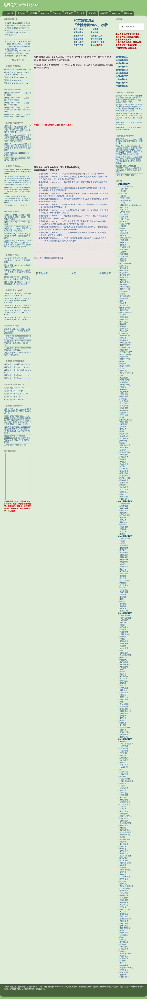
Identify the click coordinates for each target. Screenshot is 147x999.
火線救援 (94, 32)
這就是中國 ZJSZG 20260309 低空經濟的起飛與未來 (17, 159)
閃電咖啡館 (78, 32)
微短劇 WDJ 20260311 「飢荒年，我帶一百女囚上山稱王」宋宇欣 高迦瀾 (17, 110)
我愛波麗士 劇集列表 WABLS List (17, 364)
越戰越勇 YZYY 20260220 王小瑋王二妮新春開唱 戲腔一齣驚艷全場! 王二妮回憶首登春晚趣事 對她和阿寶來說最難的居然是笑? (17, 138)
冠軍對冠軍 (78, 45)
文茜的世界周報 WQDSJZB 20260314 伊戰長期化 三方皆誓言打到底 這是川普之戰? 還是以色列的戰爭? (17, 199)
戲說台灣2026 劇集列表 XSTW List (17, 69)
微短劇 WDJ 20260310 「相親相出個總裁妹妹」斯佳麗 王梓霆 (17, 116)
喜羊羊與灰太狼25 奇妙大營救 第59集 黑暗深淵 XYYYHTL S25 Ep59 (18, 306)
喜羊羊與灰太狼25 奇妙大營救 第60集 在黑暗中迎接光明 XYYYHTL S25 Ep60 (18, 300)
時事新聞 (104, 13)
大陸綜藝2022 (122, 67)
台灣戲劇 (21, 13)
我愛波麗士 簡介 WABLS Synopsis (17, 367)
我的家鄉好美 (96, 36)
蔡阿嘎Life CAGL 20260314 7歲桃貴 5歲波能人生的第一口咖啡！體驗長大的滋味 (17, 217)
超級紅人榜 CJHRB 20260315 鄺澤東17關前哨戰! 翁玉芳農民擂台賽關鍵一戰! (17, 171)
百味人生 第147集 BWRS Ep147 (16, 83)
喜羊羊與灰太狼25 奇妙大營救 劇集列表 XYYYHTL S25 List (17, 295)
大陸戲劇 (33, 13)
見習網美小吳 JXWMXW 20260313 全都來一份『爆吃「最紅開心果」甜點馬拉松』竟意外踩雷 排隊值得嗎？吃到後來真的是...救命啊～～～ (17, 245)
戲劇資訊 (92, 13)
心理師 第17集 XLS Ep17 (13, 397)
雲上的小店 (78, 42)
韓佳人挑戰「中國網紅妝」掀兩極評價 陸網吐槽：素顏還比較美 (17, 283)
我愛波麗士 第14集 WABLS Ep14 (16, 375)
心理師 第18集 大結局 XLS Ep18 (16, 394)
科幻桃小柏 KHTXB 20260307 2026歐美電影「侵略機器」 (17, 349)
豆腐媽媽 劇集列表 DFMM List (15, 77)
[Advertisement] (73, 145)
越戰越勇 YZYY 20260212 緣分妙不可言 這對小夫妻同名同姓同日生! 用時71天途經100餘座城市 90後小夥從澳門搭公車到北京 (17, 129)
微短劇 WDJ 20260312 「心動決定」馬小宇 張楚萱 (16, 99)
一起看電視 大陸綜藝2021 (20, 5)
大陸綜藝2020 (122, 79)
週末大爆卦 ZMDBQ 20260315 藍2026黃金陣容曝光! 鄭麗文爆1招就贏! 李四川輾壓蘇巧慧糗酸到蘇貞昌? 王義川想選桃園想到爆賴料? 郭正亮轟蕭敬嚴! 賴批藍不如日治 (17, 180)
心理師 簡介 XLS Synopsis (14, 391)
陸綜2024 (57, 13)
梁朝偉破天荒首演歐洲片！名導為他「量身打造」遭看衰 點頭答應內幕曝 (17, 272)
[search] (131, 26)
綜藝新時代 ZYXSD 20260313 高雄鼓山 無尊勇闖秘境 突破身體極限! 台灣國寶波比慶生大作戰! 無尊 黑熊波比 (17, 190)
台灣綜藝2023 (122, 57)
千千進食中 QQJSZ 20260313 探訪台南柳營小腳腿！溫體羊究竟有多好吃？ (17, 236)
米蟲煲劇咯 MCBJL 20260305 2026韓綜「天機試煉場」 (17, 354)
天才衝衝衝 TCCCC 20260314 (15, 205)
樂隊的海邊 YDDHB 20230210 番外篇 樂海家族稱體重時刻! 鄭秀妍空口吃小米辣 (72, 174)
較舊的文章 (105, 273)
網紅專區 (69, 13)
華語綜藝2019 (122, 83)
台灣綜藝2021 (122, 70)
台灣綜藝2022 (122, 63)
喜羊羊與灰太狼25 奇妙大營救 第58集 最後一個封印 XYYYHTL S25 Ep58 (18, 312)
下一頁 (21, 60)
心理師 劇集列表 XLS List (14, 388)
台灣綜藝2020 (122, 76)
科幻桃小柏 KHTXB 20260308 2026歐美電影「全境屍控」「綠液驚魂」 (17, 343)
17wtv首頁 (9, 13)
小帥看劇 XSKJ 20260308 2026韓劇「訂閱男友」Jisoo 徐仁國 (17, 337)
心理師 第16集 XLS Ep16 (13, 399)
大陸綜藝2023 (122, 60)
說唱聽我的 (78, 36)
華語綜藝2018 (122, 86)
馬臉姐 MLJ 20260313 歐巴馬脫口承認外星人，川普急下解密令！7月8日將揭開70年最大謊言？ (17, 229)
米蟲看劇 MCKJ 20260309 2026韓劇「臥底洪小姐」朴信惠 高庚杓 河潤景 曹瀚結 (17, 331)
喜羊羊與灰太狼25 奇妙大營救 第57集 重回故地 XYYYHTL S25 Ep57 (18, 318)
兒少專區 (80, 13)
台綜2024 (45, 13)
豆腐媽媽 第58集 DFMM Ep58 (15, 80)
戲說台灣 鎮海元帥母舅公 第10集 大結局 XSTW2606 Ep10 (17, 73)
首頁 (73, 273)
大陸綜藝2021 (122, 73)
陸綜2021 (128, 13)
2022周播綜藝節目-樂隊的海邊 (51, 258)
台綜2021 (116, 13)
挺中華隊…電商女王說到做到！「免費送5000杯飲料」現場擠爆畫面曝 (17, 260)
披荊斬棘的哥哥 (97, 42)
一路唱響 (94, 29)
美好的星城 (78, 29)
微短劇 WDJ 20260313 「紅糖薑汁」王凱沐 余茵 (16, 104)
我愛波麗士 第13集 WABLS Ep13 (16, 378)
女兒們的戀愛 (96, 39)
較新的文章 (42, 273)
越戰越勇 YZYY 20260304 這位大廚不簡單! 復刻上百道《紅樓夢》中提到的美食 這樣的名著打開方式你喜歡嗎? (17, 147)
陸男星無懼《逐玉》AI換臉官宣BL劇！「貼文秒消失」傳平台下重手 (17, 278)
